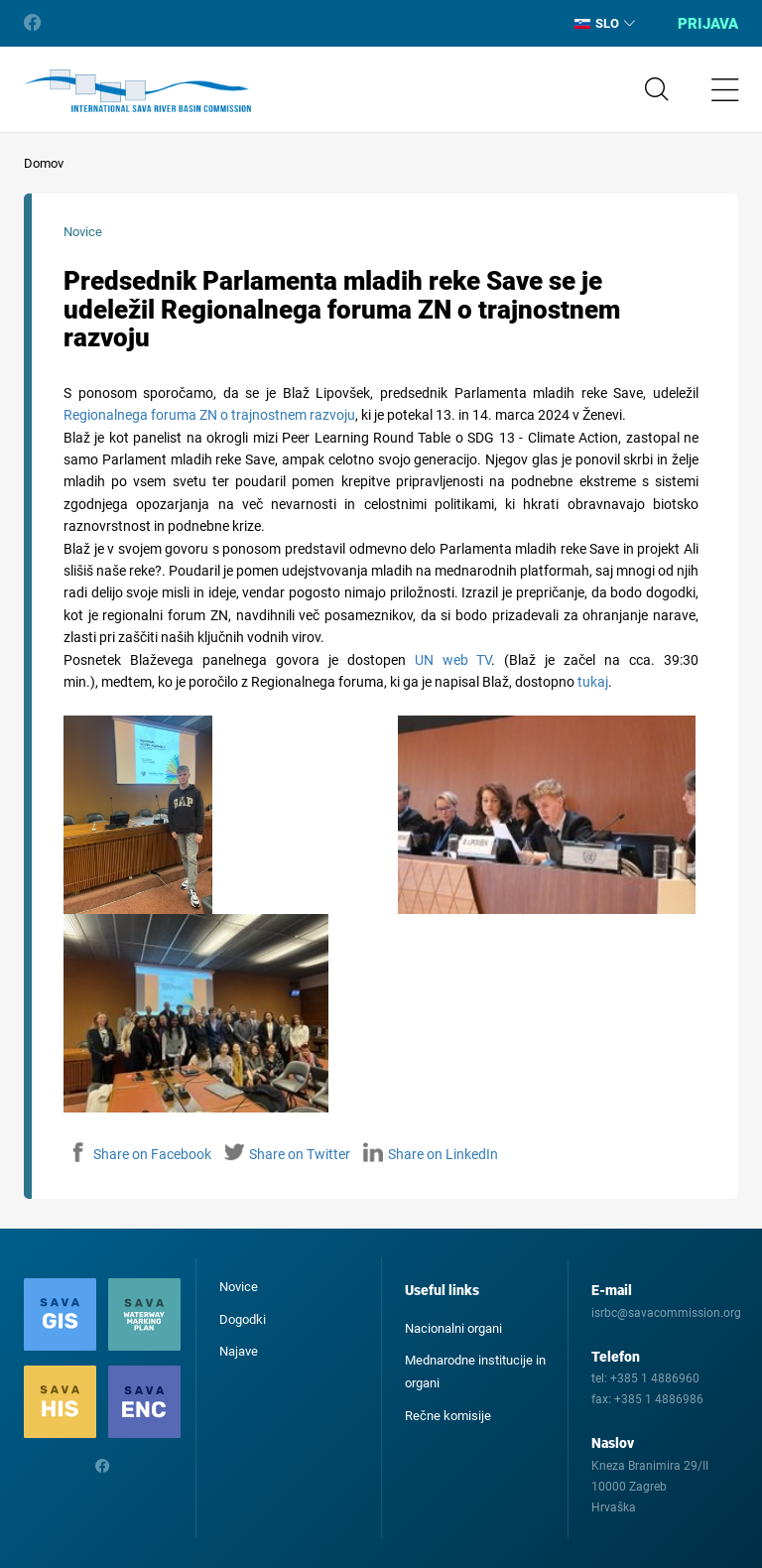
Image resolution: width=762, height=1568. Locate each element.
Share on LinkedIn (430, 1154)
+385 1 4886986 (658, 1399)
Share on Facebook (139, 1154)
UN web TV (453, 660)
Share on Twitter (287, 1154)
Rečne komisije (448, 1415)
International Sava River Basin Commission (137, 91)
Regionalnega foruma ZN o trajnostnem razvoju (209, 415)
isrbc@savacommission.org (666, 1313)
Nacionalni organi (453, 1328)
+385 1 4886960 (654, 1378)
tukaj (592, 682)
